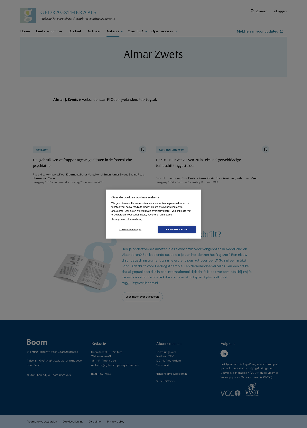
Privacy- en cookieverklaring (126, 219)
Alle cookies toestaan (176, 229)
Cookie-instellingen (130, 229)
